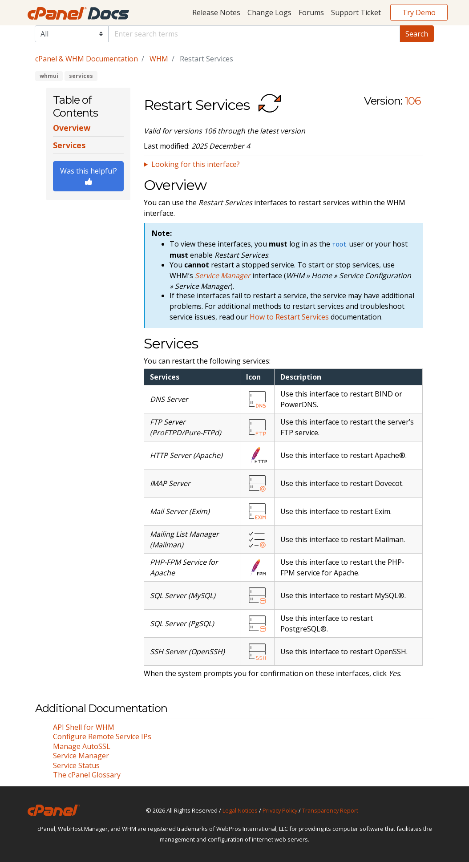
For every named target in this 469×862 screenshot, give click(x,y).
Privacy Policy (280, 810)
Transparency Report (330, 810)
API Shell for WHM (83, 727)
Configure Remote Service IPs (102, 736)
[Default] (254, 33)
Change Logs (269, 12)
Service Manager (81, 756)
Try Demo (419, 12)
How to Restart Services (289, 317)
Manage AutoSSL (81, 746)
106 (412, 100)
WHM (159, 59)
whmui (49, 76)
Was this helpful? (88, 175)
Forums (311, 12)
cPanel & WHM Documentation (86, 59)
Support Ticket (356, 12)
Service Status (76, 765)
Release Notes (216, 12)
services (81, 76)
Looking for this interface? (195, 164)
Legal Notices (240, 810)
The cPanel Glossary (87, 775)
